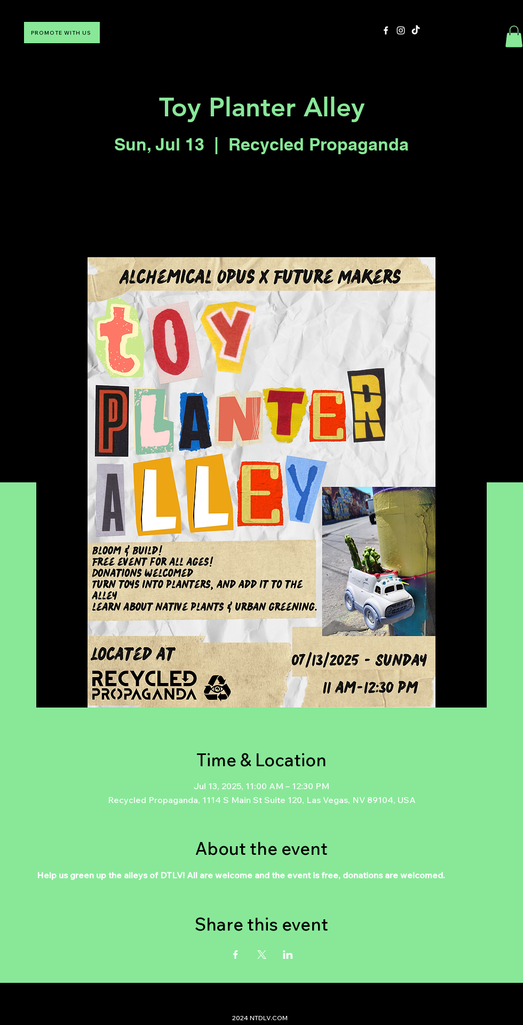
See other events (261, 207)
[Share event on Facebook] (236, 954)
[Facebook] (386, 30)
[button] (514, 36)
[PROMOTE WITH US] (62, 32)
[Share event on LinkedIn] (288, 954)
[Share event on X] (262, 954)
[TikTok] (415, 30)
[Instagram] (400, 30)
